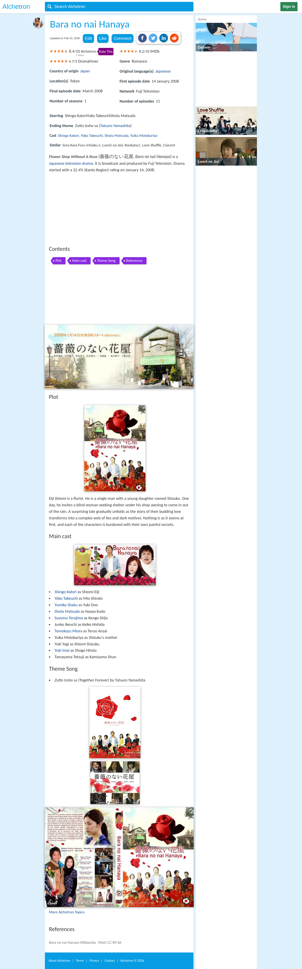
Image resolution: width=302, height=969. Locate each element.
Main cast (79, 260)
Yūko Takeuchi (92, 135)
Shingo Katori (68, 135)
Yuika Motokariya (143, 135)
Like (103, 38)
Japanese (163, 71)
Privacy (94, 960)
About (59, 960)
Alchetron (16, 6)
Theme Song (106, 260)
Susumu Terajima (68, 617)
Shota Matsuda (117, 135)
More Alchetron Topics (66, 912)
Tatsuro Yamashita (115, 125)
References (134, 260)
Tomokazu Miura (68, 630)
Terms (80, 960)
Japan (85, 71)
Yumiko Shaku (66, 604)
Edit (88, 38)
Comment (122, 38)
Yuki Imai (61, 650)
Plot (58, 260)
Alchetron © (132, 960)
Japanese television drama (71, 163)
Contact (109, 960)
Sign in (289, 6)
